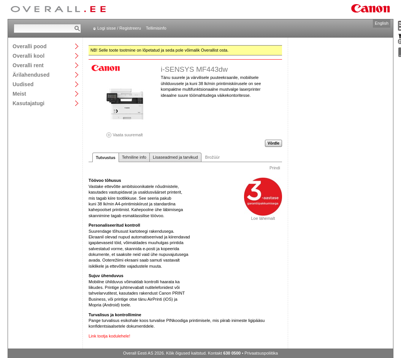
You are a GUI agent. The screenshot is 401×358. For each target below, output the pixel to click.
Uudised (23, 84)
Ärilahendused (31, 74)
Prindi (274, 168)
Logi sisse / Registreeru (119, 28)
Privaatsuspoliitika (261, 353)
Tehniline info (134, 157)
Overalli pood (29, 46)
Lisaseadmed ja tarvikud (175, 157)
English (381, 23)
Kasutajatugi (28, 103)
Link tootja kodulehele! (109, 336)
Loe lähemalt (263, 216)
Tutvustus (106, 157)
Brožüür (212, 157)
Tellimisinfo (156, 28)
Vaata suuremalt (124, 132)
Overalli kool (28, 55)
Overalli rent (28, 65)
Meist (19, 93)
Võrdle (273, 143)
